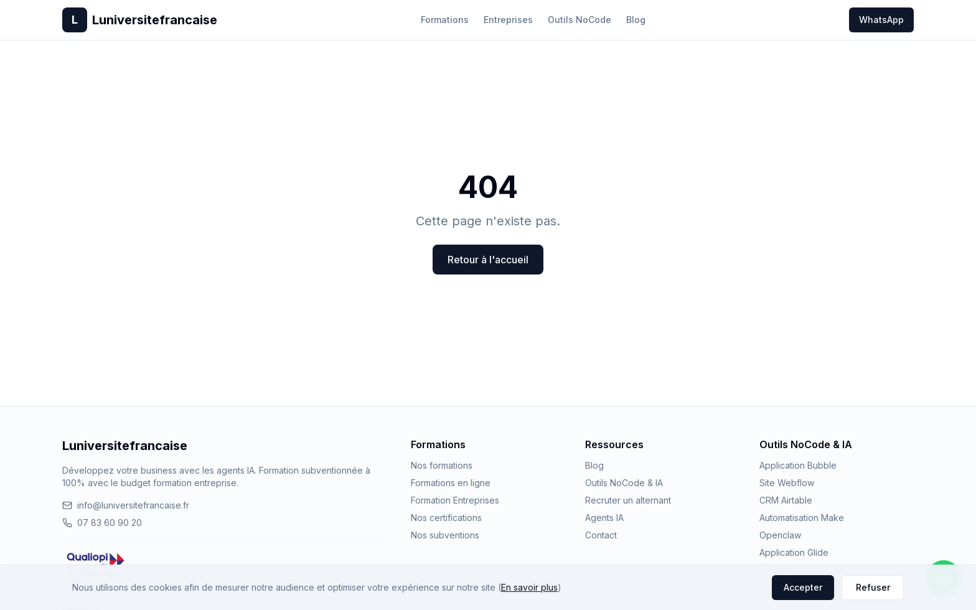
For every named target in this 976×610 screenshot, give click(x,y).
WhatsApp (881, 19)
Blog (635, 19)
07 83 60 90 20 (102, 522)
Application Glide (793, 552)
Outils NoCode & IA (624, 482)
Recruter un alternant (628, 500)
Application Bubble (798, 465)
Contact (601, 535)
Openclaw (780, 535)
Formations (445, 19)
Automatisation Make (801, 517)
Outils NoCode (579, 19)
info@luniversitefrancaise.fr (125, 505)
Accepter (803, 587)
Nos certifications (446, 517)
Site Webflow (786, 482)
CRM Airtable (785, 500)
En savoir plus (529, 587)
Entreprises (508, 19)
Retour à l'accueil (488, 259)
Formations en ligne (450, 482)
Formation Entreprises (455, 500)
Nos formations (441, 465)
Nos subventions (445, 535)
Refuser (873, 587)
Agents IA (604, 517)
